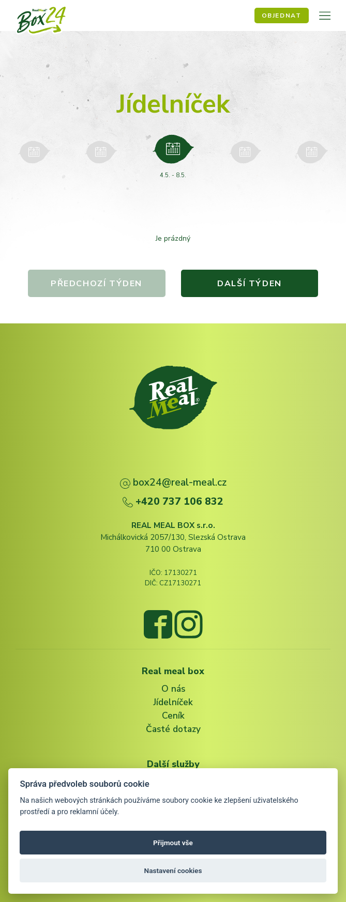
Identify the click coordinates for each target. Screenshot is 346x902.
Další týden (250, 283)
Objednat (282, 15)
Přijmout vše (173, 842)
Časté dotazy (173, 729)
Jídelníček (173, 702)
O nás (173, 688)
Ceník (173, 715)
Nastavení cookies (173, 870)
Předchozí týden (96, 283)
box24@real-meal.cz (173, 482)
